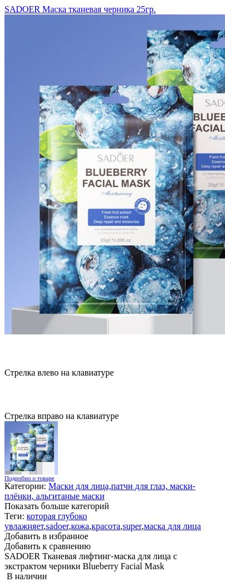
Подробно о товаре (29, 478)
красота (105, 526)
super (132, 526)
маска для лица (172, 526)
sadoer (57, 526)
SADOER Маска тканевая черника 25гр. (80, 9)
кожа (80, 526)
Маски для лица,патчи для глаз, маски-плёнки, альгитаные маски (99, 491)
